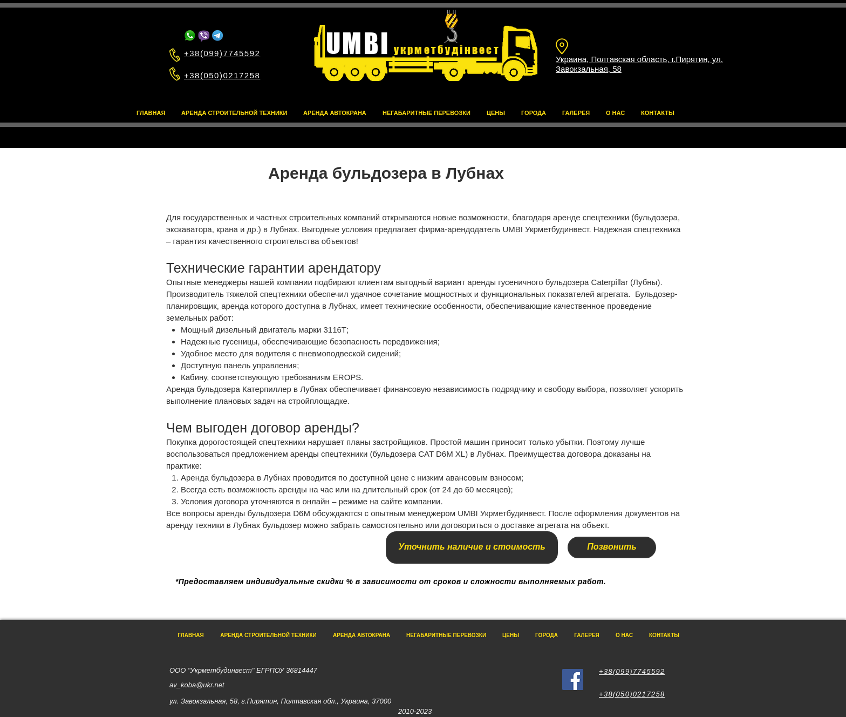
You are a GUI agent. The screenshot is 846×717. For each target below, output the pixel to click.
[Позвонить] (612, 547)
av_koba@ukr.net (196, 685)
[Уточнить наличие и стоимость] (472, 547)
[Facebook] (572, 679)
